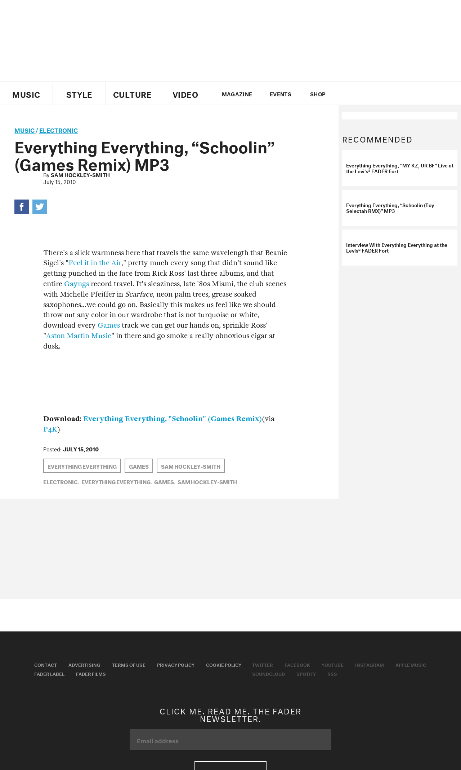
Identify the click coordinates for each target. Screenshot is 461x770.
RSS (332, 673)
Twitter (347, 93)
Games (109, 325)
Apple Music (410, 664)
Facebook (297, 664)
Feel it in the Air (94, 263)
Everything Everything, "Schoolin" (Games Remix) (172, 419)
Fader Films (91, 673)
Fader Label (49, 673)
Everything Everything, (116, 481)
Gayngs (76, 284)
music (24, 129)
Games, (164, 481)
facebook (359, 93)
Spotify (306, 673)
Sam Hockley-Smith (80, 174)
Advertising (84, 664)
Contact (45, 664)
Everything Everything (82, 465)
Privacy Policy (175, 664)
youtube (372, 93)
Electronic (58, 129)
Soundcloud (268, 673)
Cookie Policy (223, 664)
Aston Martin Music (78, 336)
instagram (384, 93)
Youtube (333, 664)
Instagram (369, 664)
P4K (50, 429)
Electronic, (61, 481)
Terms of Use (129, 664)
